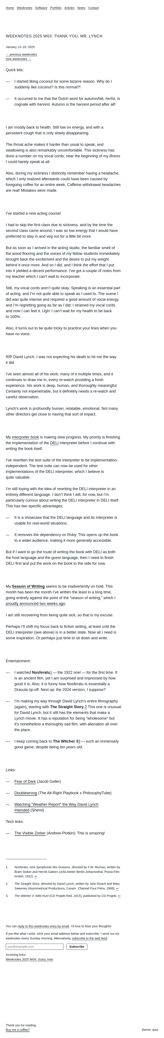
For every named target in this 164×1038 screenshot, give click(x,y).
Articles (69, 8)
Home (10, 8)
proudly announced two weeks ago (35, 603)
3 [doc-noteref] (79, 741)
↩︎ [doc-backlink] (36, 876)
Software (41, 8)
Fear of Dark (25, 781)
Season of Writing (28, 586)
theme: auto (150, 1029)
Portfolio (56, 8)
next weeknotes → (18, 59)
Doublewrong (26, 793)
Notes (81, 8)
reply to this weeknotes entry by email (43, 926)
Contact (93, 8)
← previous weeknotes (21, 54)
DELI (54, 443)
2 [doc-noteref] (86, 707)
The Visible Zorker (30, 833)
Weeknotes (24, 8)
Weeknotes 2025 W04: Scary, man (29, 959)
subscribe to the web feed (89, 938)
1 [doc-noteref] (51, 672)
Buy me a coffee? (18, 1029)
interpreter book (25, 437)
